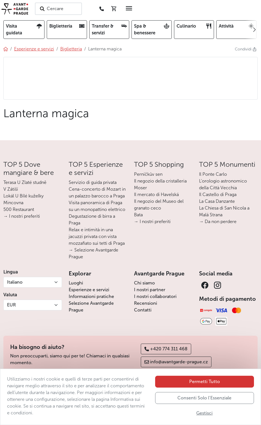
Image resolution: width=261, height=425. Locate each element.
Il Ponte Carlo (213, 174)
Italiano (15, 282)
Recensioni (145, 303)
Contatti (142, 310)
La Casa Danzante (217, 201)
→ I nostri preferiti (21, 216)
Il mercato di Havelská (156, 194)
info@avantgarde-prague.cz (176, 361)
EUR (11, 305)
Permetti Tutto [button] (204, 394)
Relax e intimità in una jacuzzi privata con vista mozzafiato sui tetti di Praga (97, 236)
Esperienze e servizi (89, 289)
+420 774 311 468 (166, 348)
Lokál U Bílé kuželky (23, 196)
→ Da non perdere (218, 221)
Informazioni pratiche (91, 296)
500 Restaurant (18, 209)
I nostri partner (149, 289)
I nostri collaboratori (155, 296)
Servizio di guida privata (93, 182)
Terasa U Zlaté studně (24, 182)
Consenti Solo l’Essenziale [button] (204, 410)
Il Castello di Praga (218, 194)
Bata (138, 214)
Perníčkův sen (148, 174)
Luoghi (76, 283)
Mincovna (13, 202)
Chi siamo (144, 283)
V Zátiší (10, 189)
